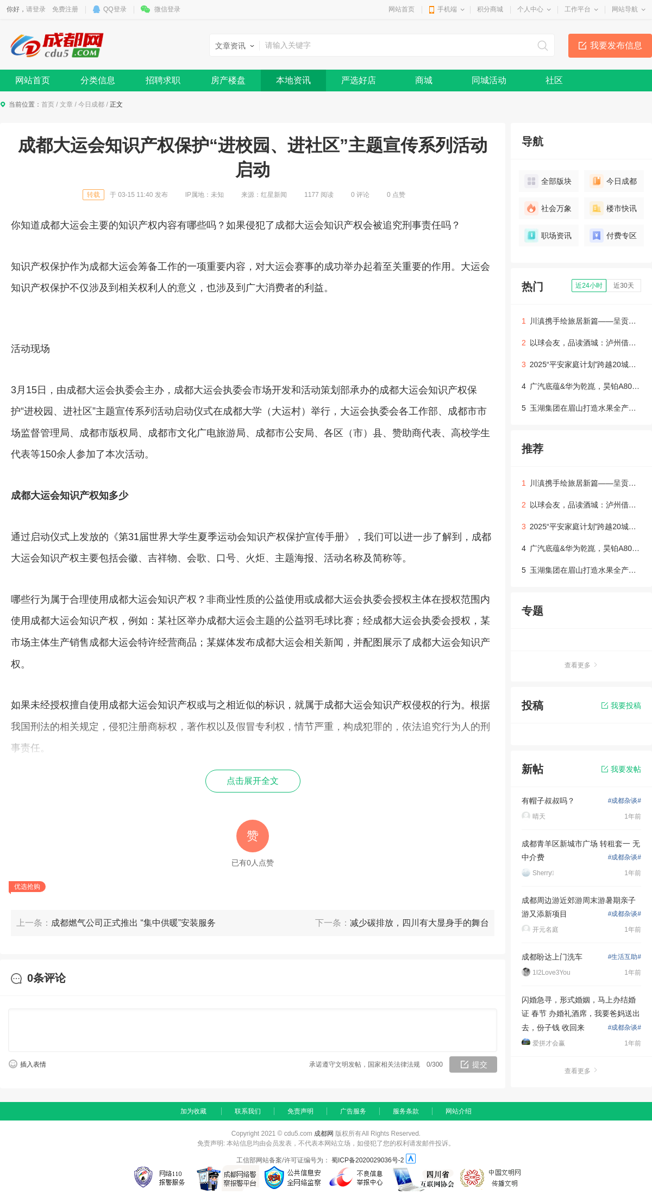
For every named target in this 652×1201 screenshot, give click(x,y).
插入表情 (33, 1064)
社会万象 (548, 208)
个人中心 (530, 9)
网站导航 (625, 9)
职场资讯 (548, 235)
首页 (47, 104)
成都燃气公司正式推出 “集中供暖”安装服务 (133, 922)
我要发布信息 (616, 45)
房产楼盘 (228, 80)
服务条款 (406, 1111)
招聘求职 (163, 80)
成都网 (324, 1133)
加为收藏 (193, 1111)
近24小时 (588, 285)
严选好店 (358, 80)
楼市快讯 (613, 208)
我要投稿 (621, 705)
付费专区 (613, 235)
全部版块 (548, 181)
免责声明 (300, 1111)
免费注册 (65, 9)
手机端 (447, 9)
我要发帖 (621, 769)
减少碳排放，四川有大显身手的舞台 (419, 922)
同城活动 (489, 80)
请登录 (36, 9)
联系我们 (248, 1111)
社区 (554, 80)
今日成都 (91, 104)
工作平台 (578, 9)
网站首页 (401, 9)
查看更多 (581, 665)
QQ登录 (115, 9)
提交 (479, 1064)
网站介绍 (459, 1111)
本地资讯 (293, 80)
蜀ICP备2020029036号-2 (367, 1160)
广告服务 (353, 1111)
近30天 (623, 285)
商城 (423, 80)
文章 (66, 104)
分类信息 (97, 80)
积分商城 (490, 9)
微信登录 (167, 9)
